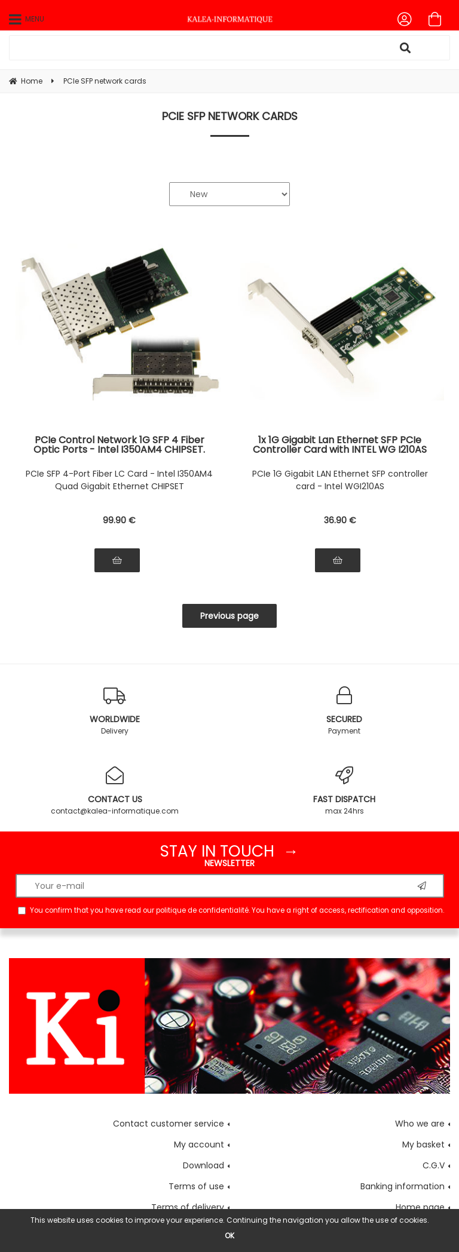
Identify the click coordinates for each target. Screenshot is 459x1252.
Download (203, 1165)
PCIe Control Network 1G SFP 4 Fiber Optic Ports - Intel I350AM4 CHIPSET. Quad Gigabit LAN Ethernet (119, 445)
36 (340, 520)
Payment (344, 711)
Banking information (402, 1186)
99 (119, 520)
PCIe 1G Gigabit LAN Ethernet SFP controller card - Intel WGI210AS (340, 480)
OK (229, 1235)
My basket (423, 1144)
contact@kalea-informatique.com (115, 791)
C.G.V (434, 1165)
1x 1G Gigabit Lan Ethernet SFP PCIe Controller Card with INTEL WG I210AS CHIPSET (340, 445)
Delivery (115, 711)
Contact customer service (168, 1124)
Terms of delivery (187, 1207)
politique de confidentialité (202, 910)
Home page (420, 1207)
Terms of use (196, 1186)
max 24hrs (344, 791)
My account (199, 1144)
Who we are (420, 1124)
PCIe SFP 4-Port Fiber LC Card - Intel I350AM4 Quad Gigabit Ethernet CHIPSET (119, 480)
